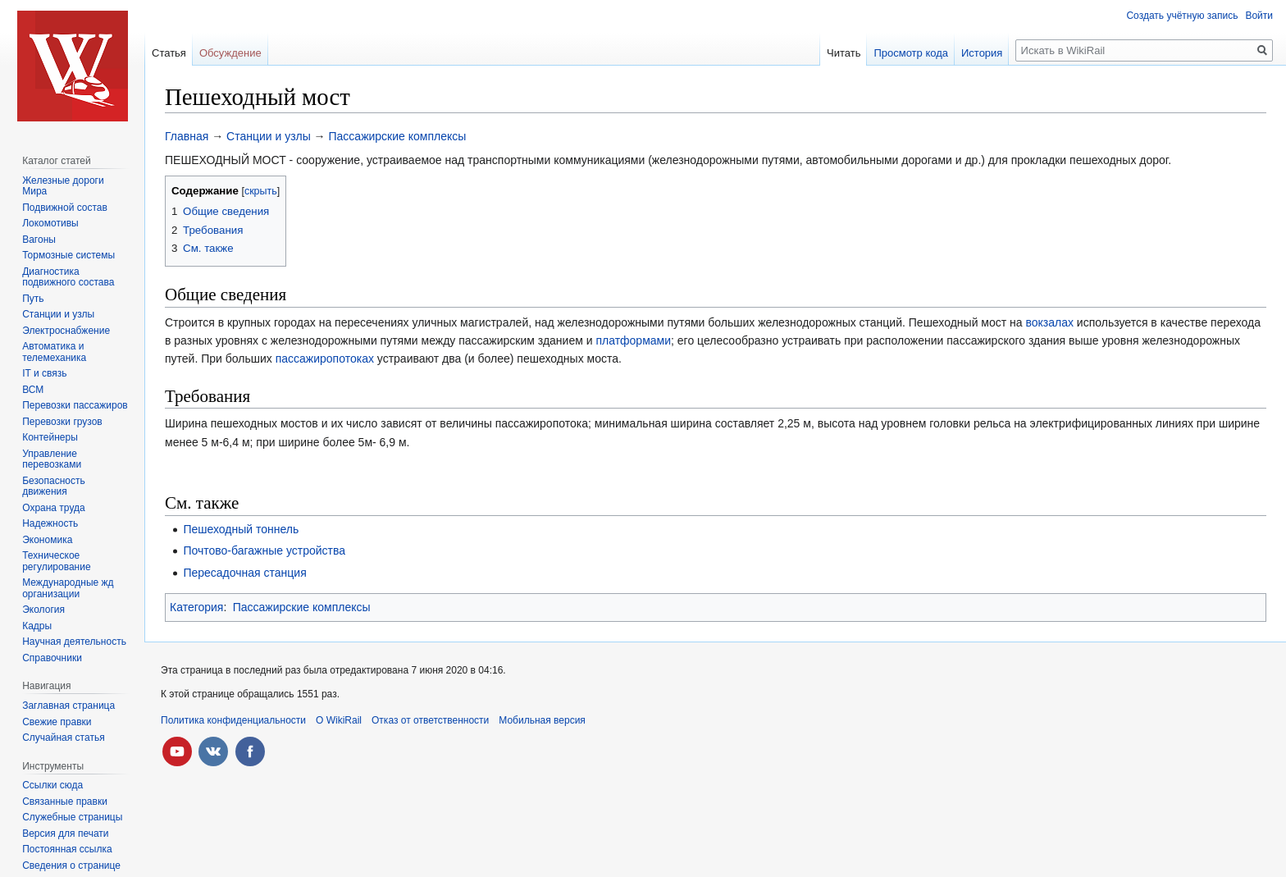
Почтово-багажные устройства (264, 550)
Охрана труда (53, 508)
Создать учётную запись (1182, 15)
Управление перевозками (51, 459)
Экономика (47, 540)
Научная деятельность (74, 641)
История (981, 53)
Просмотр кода (910, 53)
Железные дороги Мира (63, 186)
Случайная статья (63, 737)
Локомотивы (50, 223)
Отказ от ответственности (430, 720)
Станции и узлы (268, 136)
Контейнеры (50, 437)
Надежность (50, 523)
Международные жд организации (67, 588)
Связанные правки (64, 801)
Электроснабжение (66, 330)
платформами (633, 340)
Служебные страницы (72, 817)
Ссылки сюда (52, 785)
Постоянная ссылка (67, 849)
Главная (186, 136)
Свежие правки (56, 722)
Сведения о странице (71, 865)
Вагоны (39, 239)
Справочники (52, 658)
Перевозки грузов (62, 421)
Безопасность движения (53, 486)
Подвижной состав (64, 207)
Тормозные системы (68, 255)
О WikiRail (339, 720)
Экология (43, 609)
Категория (196, 607)
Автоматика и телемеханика (54, 351)
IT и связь (44, 373)
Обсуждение (230, 53)
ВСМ (32, 389)
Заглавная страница (68, 705)
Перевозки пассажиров (75, 405)
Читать (843, 53)
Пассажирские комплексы (398, 136)
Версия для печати (65, 833)
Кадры (37, 626)
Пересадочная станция (244, 572)
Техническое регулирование (56, 561)
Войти (1259, 15)
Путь (32, 298)
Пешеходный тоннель (241, 529)
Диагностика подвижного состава (68, 277)
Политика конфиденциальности (233, 720)
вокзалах (1049, 322)
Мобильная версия (542, 720)
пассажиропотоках (325, 358)
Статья (169, 53)
